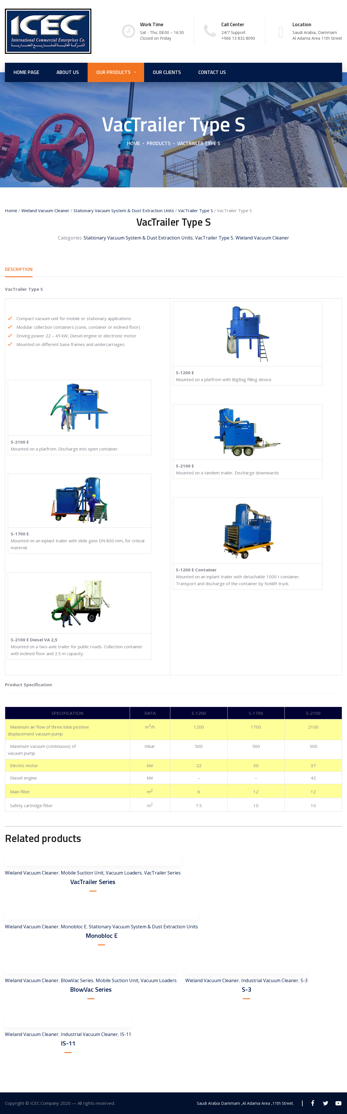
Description (19, 269)
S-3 (246, 989)
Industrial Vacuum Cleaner (269, 980)
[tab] (19, 269)
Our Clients (167, 72)
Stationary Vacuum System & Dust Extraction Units (123, 211)
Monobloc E (73, 926)
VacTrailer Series (162, 873)
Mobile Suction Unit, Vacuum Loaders (101, 873)
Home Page (26, 72)
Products (159, 143)
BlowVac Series (77, 980)
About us (67, 72)
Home (133, 143)
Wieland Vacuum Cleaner (45, 211)
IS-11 (68, 1043)
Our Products (113, 72)
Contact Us (212, 72)
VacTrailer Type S (195, 211)
